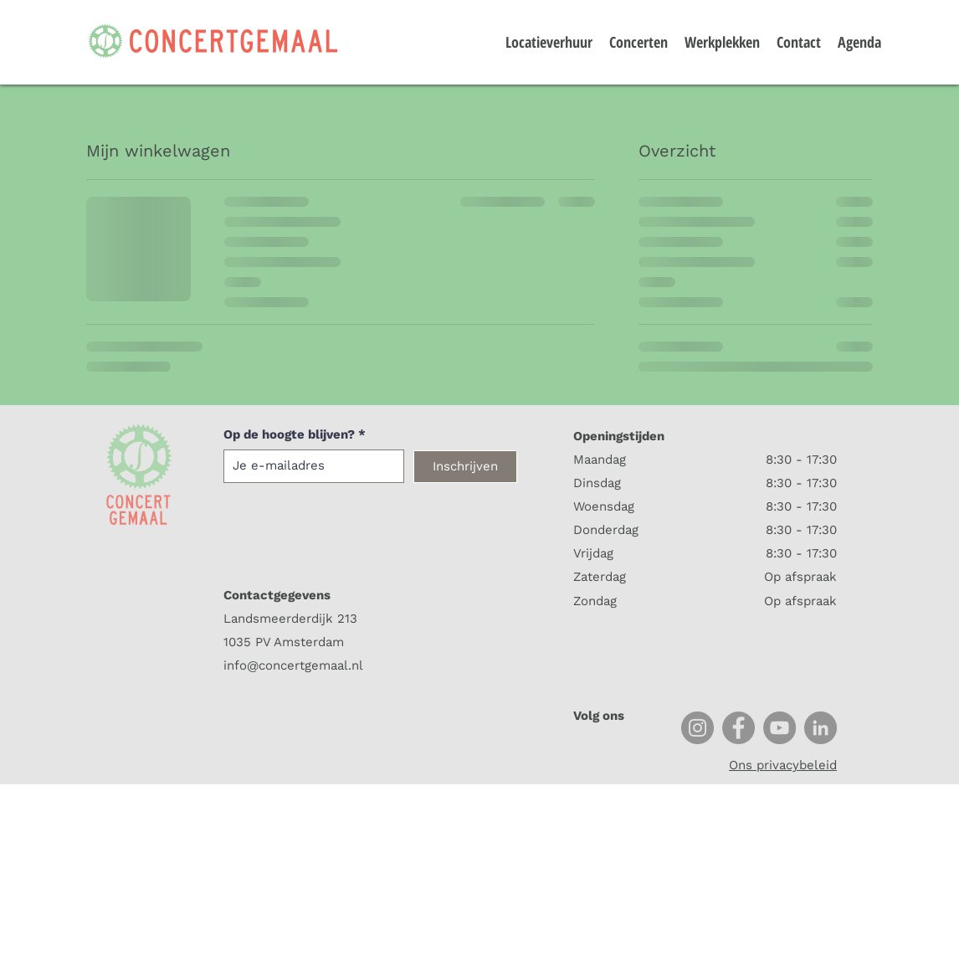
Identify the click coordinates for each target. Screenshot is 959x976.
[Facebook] (738, 727)
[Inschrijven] (465, 466)
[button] (919, 31)
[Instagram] (697, 727)
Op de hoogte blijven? (289, 435)
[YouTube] (779, 727)
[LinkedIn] (820, 727)
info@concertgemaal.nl (293, 665)
